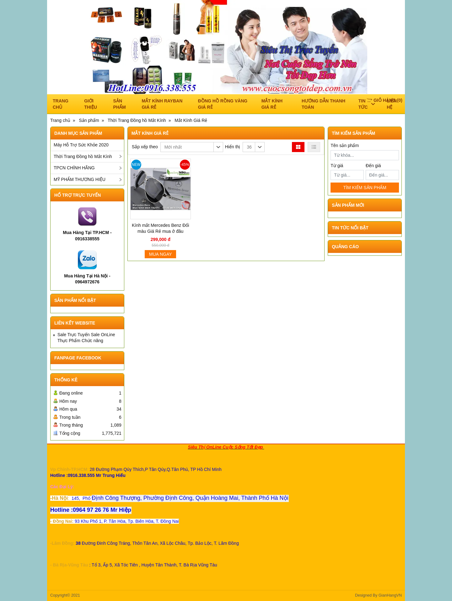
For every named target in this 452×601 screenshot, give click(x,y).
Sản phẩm (119, 104)
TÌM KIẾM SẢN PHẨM (364, 187)
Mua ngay (160, 254)
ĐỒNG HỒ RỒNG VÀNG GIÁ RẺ (222, 104)
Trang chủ (60, 104)
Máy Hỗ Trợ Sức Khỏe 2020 (81, 144)
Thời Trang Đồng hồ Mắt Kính (83, 156)
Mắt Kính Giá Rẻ (271, 104)
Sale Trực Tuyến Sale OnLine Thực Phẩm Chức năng (86, 337)
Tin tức (366, 104)
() (384, 100)
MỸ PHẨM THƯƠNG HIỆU (79, 179)
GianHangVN (390, 595)
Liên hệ (392, 104)
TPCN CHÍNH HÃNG (74, 167)
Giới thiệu (90, 104)
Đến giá (373, 165)
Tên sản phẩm (345, 145)
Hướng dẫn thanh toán (323, 104)
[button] (191, 147)
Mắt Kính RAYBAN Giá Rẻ (162, 104)
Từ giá (337, 165)
